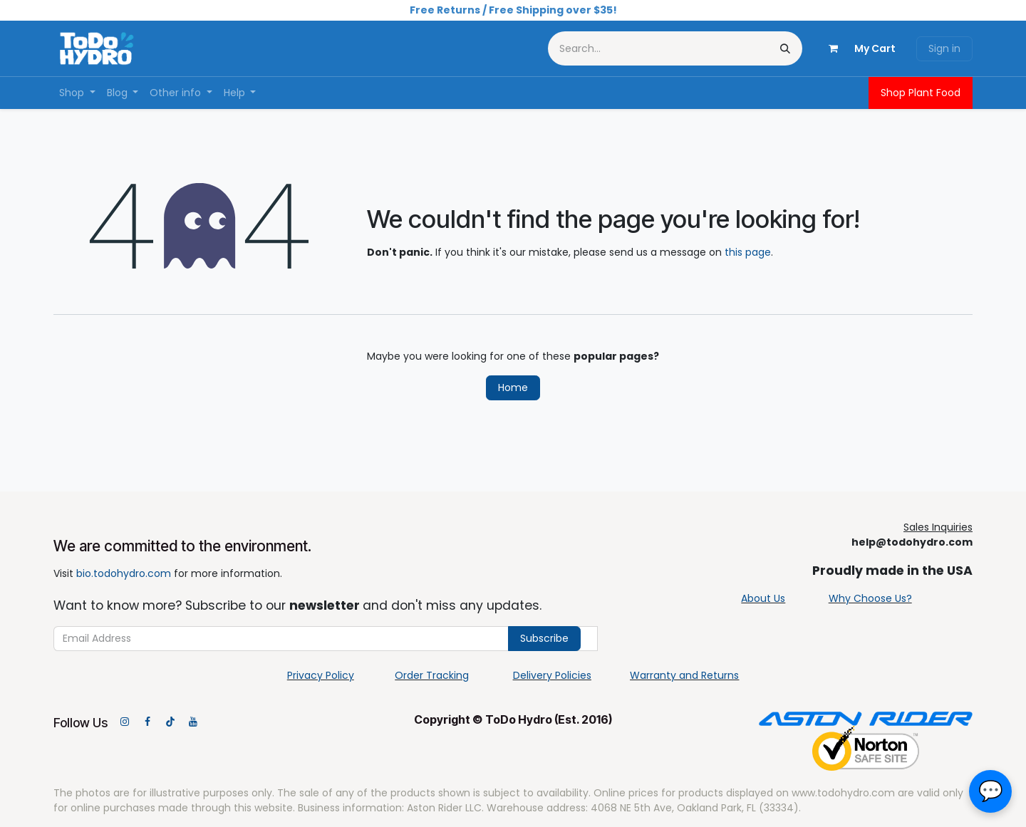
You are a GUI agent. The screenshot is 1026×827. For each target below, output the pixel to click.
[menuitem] (77, 93)
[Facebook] (147, 722)
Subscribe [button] (544, 638)
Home (513, 387)
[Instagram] (125, 722)
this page (748, 252)
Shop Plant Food (920, 92)
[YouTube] (193, 722)
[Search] (785, 48)
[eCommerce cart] (856, 48)
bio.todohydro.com (123, 573)
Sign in (944, 48)
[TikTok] (170, 722)
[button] (990, 791)
